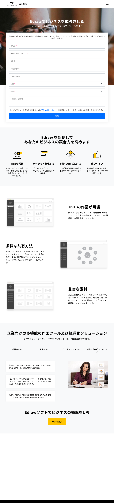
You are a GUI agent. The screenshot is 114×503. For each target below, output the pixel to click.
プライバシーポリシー (49, 110)
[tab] (17, 351)
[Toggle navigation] (107, 4)
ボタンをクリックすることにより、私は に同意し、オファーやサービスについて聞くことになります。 (57, 110)
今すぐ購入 (57, 421)
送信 (57, 116)
